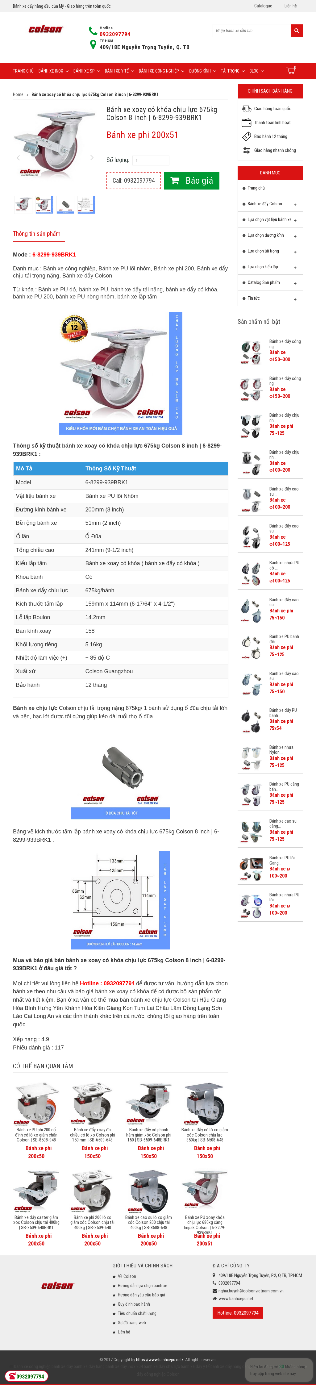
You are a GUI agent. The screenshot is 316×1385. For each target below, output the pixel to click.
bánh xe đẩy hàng (89, 1366)
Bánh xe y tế (119, 71)
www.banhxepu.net (235, 1298)
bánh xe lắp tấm (137, 297)
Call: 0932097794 (134, 180)
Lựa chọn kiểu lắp (270, 268)
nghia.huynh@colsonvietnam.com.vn (251, 1291)
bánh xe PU (93, 289)
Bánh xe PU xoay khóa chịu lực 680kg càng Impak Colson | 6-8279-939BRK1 (205, 1225)
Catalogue (263, 5)
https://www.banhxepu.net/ (159, 1359)
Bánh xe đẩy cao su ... (284, 491)
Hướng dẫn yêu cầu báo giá (141, 1294)
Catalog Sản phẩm (270, 284)
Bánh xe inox (54, 71)
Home (18, 94)
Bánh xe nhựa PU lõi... (284, 897)
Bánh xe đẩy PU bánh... (283, 712)
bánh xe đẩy (62, 1366)
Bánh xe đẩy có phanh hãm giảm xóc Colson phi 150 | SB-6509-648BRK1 (148, 1135)
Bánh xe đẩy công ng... (285, 344)
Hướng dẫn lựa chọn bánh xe (142, 1285)
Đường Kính (202, 71)
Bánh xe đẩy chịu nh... (284, 417)
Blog (257, 71)
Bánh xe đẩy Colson (87, 276)
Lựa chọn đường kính (270, 237)
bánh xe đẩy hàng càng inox (235, 1366)
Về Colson (127, 1276)
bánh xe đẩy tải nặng (137, 289)
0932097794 (115, 34)
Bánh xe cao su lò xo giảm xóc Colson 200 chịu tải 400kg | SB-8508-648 (148, 1222)
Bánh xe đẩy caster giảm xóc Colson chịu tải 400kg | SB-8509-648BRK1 (36, 1222)
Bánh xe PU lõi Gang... (282, 860)
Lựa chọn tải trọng (270, 252)
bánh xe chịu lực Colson (160, 1000)
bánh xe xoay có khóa (91, 446)
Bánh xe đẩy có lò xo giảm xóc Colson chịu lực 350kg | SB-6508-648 (204, 1135)
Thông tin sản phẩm (36, 233)
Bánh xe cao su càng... (283, 823)
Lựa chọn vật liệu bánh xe (270, 221)
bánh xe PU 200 (33, 297)
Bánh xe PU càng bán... (284, 786)
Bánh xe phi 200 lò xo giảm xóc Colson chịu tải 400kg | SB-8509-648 (92, 1222)
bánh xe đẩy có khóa (191, 289)
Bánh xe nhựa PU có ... (284, 565)
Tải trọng (233, 71)
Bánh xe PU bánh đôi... (284, 639)
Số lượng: (117, 160)
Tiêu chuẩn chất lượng (137, 1313)
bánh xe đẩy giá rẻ (276, 1366)
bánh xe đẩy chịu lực (161, 1366)
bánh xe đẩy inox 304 (124, 1366)
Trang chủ (23, 71)
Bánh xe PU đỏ (57, 289)
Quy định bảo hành (134, 1304)
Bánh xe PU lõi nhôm (124, 268)
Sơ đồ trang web (132, 1322)
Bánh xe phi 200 (174, 268)
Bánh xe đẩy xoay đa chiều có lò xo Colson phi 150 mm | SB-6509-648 (92, 1135)
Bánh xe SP (86, 71)
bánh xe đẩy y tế (195, 1366)
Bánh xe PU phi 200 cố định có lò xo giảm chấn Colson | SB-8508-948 (36, 1135)
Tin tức (270, 300)
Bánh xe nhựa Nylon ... (281, 750)
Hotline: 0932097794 (238, 1313)
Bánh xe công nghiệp (161, 71)
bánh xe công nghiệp (32, 1366)
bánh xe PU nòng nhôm (85, 297)
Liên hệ (291, 5)
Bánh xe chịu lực (35, 708)
